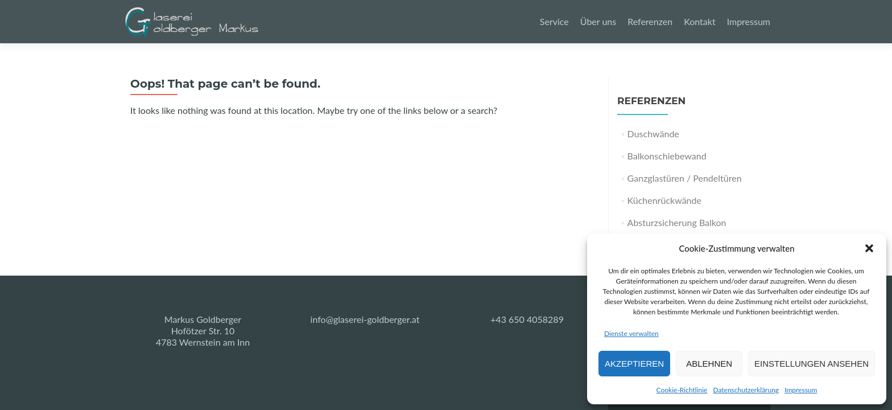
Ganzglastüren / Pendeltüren (684, 178)
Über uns (598, 21)
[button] (869, 248)
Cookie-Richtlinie (682, 390)
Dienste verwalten (631, 333)
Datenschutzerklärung (746, 390)
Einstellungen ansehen (811, 363)
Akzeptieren (634, 363)
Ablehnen (709, 363)
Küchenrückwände (664, 200)
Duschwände (653, 133)
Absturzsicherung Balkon (676, 222)
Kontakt (699, 21)
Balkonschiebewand (667, 155)
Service (554, 21)
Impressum (800, 390)
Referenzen (649, 21)
